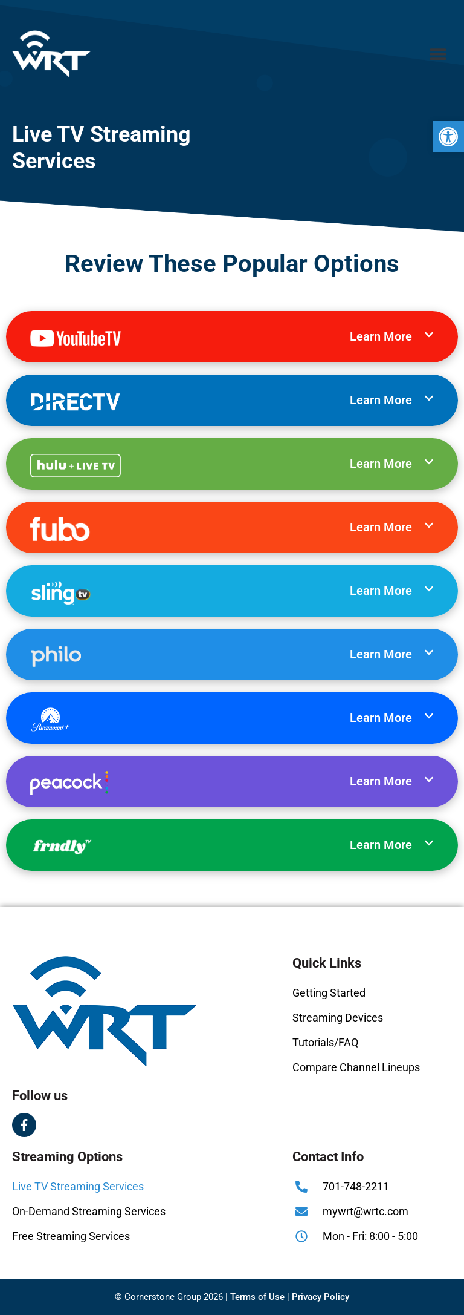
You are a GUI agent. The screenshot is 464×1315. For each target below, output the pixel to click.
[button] (448, 136)
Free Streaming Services (71, 1236)
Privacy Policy (320, 1296)
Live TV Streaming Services (78, 1186)
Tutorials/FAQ (325, 1042)
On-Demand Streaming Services (89, 1211)
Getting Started (329, 992)
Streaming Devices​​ (337, 1017)
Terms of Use (257, 1296)
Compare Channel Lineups (356, 1067)
